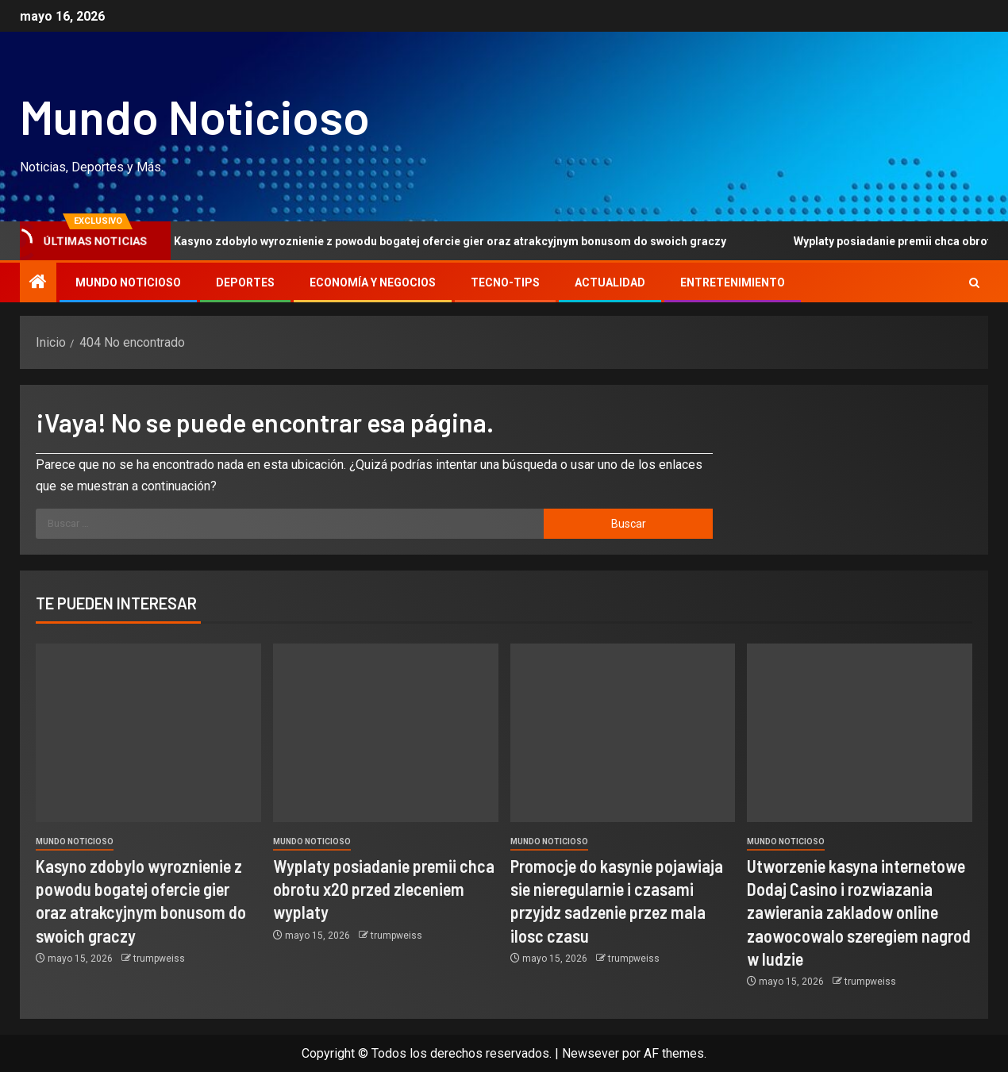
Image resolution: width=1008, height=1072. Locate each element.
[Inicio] (38, 283)
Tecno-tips (505, 282)
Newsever (590, 1053)
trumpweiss (159, 958)
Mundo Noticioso (195, 115)
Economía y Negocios (373, 282)
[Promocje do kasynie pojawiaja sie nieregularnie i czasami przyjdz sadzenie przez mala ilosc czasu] (623, 733)
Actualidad (610, 282)
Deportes (245, 282)
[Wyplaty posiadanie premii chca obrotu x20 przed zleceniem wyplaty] (385, 733)
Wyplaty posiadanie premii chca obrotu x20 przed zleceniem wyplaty (383, 889)
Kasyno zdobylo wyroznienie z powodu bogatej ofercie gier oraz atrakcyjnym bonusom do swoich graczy (450, 241)
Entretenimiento (732, 282)
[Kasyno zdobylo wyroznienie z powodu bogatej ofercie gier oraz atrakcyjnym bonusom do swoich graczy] (148, 733)
